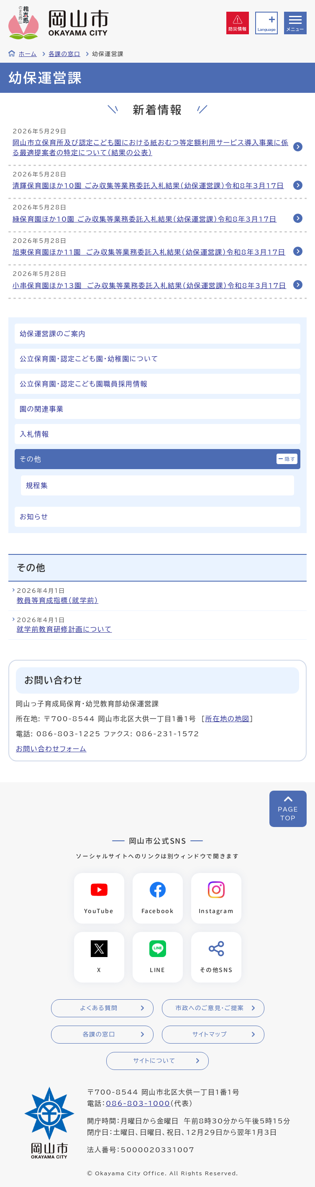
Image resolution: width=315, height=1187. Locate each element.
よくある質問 (99, 1008)
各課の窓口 (64, 54)
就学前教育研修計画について (64, 629)
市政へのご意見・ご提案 (210, 1008)
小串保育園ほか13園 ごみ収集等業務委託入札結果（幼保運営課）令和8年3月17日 (149, 285)
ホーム (28, 54)
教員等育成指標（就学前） (57, 600)
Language (266, 29)
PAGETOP (288, 814)
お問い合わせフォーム (51, 748)
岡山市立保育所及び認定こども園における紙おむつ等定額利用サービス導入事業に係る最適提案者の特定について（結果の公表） (151, 147)
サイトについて (154, 1061)
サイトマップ (209, 1034)
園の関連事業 (42, 409)
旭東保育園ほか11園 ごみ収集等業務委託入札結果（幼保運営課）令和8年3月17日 (149, 252)
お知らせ (34, 516)
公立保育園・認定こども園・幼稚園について (89, 358)
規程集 (37, 485)
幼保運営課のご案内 (53, 333)
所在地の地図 (227, 718)
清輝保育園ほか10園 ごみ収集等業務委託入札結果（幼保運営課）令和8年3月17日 (148, 185)
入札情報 (34, 434)
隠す (290, 459)
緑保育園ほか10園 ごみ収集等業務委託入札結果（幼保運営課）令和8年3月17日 (145, 219)
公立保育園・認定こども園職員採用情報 (84, 383)
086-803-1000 (138, 1103)
